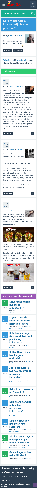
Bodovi (20, 472)
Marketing (29, 468)
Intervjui (16, 468)
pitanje (11, 35)
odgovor (12, 86)
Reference (8, 472)
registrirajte (22, 60)
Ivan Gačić (12, 347)
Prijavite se (8, 60)
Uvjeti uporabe (10, 476)
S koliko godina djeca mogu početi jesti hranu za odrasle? (21, 439)
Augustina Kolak (19, 460)
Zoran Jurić (12, 312)
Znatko (6, 468)
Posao (26, 395)
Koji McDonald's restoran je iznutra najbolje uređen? (19, 320)
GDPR (24, 476)
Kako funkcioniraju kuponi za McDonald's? (19, 304)
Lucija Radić (19, 149)
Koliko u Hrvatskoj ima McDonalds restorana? (19, 423)
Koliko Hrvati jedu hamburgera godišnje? (19, 355)
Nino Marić (12, 363)
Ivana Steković (20, 86)
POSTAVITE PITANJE (15, 13)
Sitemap (6, 480)
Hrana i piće (28, 310)
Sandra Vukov (21, 447)
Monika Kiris (18, 431)
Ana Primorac (10, 37)
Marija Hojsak (19, 210)
